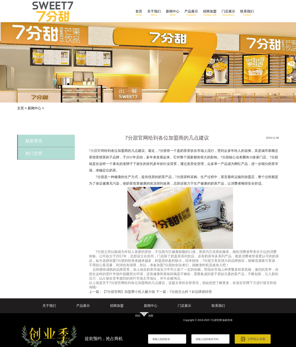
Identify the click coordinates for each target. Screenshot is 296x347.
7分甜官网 (96, 150)
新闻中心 (34, 108)
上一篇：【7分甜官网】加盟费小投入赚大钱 (122, 292)
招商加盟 (117, 305)
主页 (20, 108)
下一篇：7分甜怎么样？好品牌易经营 (184, 292)
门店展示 (184, 305)
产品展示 (83, 305)
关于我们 (49, 305)
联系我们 (218, 305)
